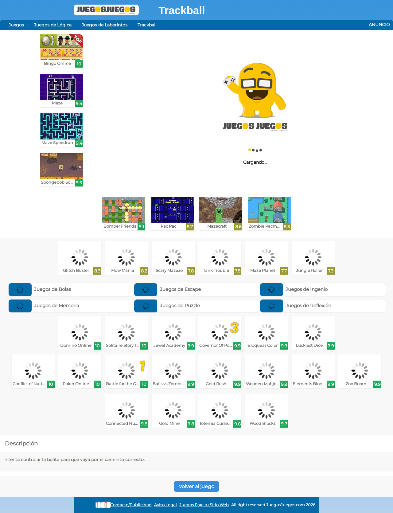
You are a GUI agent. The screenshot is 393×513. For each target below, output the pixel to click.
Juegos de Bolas (40, 289)
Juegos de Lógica (53, 25)
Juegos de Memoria (44, 305)
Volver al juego (196, 486)
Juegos (16, 25)
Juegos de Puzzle (167, 305)
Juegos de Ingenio (294, 289)
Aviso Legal (165, 505)
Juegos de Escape (167, 289)
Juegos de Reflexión (296, 305)
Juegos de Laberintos (104, 25)
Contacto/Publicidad (131, 505)
